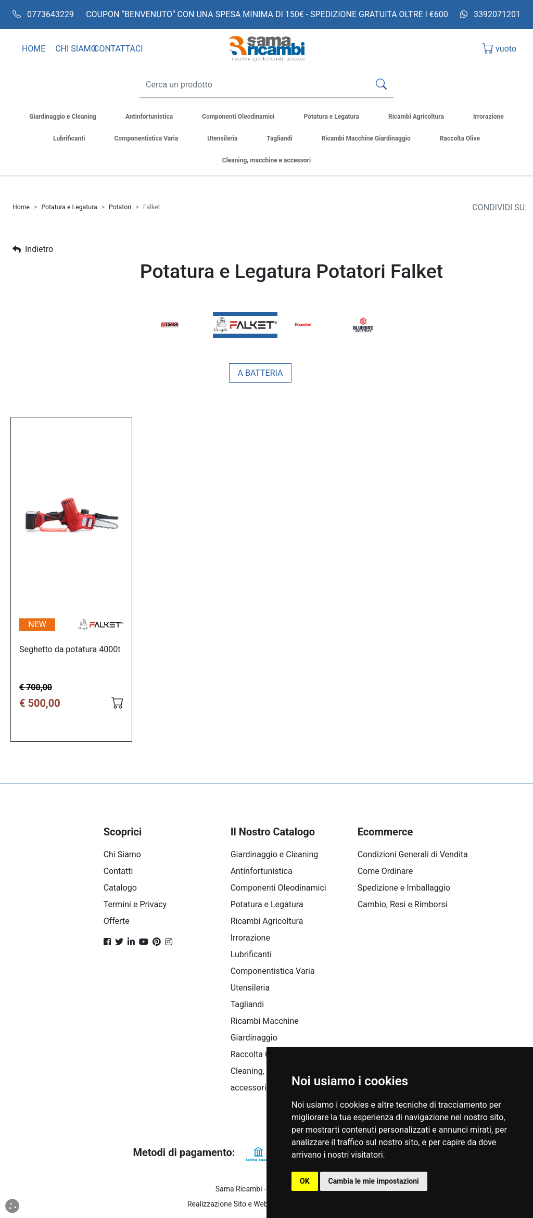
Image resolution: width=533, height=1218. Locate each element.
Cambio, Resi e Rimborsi (403, 904)
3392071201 (490, 14)
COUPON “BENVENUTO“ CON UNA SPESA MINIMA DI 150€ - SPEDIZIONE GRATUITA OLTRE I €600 (267, 14)
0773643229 (43, 14)
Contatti (118, 871)
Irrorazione (250, 938)
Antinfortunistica (262, 871)
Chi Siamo (122, 854)
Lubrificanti (251, 954)
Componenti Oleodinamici (278, 888)
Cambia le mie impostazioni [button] (373, 1181)
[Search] (252, 84)
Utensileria (250, 988)
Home (21, 207)
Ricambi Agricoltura (267, 921)
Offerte (117, 921)
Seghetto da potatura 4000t (69, 649)
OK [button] (305, 1181)
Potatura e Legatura (69, 207)
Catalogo (120, 888)
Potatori (120, 207)
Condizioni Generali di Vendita (413, 854)
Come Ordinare (385, 871)
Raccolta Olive (257, 1054)
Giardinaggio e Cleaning (275, 854)
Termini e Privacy (135, 904)
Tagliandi (247, 1004)
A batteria (260, 373)
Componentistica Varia (273, 971)
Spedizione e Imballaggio (404, 888)
